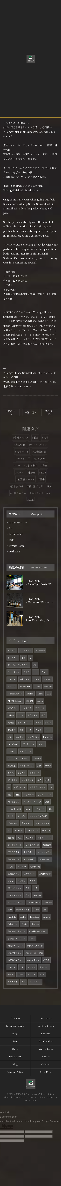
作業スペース (32, 830)
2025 (47, 801)
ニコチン (19, 737)
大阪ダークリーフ (35, 945)
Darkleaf (48, 902)
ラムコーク (34, 773)
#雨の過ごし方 (35, 492)
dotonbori (34, 916)
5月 (9, 830)
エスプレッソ (25, 751)
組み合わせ (13, 708)
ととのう (22, 773)
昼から (21, 974)
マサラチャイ (27, 780)
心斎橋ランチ (29, 873)
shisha (24, 924)
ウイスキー (13, 657)
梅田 (50, 809)
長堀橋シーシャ (44, 837)
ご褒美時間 (13, 823)
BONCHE (22, 866)
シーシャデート (14, 845)
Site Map (45, 1072)
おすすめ (47, 679)
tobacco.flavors (15, 693)
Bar (11, 528)
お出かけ (12, 729)
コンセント (13, 981)
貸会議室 (47, 845)
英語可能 (30, 837)
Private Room (17, 545)
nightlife (12, 916)
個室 (18, 794)
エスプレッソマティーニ (18, 758)
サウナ (48, 765)
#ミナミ (19, 478)
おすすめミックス (37, 787)
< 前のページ (11, 412)
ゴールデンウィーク (32, 801)
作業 (22, 967)
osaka (23, 916)
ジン (35, 665)
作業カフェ (12, 924)
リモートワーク (24, 722)
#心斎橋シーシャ (25, 485)
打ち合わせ (29, 794)
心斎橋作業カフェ (15, 960)
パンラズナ (26, 708)
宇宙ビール (24, 679)
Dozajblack (13, 744)
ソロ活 (11, 881)
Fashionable (16, 534)
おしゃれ (12, 650)
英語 (20, 837)
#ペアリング (23, 464)
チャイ (11, 974)
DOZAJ (29, 701)
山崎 (24, 657)
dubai (40, 693)
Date (11, 539)
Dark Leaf (14, 551)
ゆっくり (46, 830)
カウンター (32, 715)
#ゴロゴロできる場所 (25, 471)
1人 (50, 787)
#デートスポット (38, 450)
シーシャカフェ (44, 852)
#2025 (42, 478)
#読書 (41, 485)
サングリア (44, 967)
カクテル (31, 967)
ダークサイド (35, 981)
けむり (11, 866)
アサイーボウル (14, 895)
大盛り (32, 881)
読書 (10, 794)
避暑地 (11, 837)
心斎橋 (46, 960)
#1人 (49, 492)
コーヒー (12, 679)
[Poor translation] (9, 1126)
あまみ (11, 773)
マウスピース (25, 650)
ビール (36, 679)
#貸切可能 (19, 450)
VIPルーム (40, 708)
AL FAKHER (25, 686)
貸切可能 (19, 830)
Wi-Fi (42, 974)
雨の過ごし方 (14, 801)
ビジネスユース (32, 845)
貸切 (24, 981)
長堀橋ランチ (45, 873)
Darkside (47, 737)
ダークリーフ (28, 744)
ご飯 (35, 888)
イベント (31, 974)
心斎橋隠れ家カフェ (16, 931)
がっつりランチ (14, 888)
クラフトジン (14, 672)
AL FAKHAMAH (15, 701)
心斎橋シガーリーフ (16, 938)
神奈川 (38, 729)
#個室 (35, 443)
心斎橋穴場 (35, 866)
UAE (49, 693)
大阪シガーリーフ (15, 945)
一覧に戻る (30, 412)
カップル (22, 816)
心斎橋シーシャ (44, 794)
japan (27, 809)
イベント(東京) (14, 809)
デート (48, 729)
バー (35, 672)
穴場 (30, 729)
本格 (39, 780)
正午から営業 (14, 852)
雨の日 (48, 722)
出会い (11, 715)
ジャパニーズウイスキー (18, 665)
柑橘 (47, 780)
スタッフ (37, 758)
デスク (38, 722)
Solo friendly (33, 902)
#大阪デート (22, 457)
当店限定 (12, 765)
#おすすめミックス (40, 499)
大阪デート (26, 823)
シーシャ (12, 967)
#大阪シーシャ (18, 499)
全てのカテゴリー (18, 522)
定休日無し (28, 852)
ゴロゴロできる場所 (38, 816)
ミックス (12, 686)
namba (46, 916)
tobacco (48, 686)
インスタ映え (29, 859)
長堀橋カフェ (13, 873)
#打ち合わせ (16, 492)
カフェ (44, 672)
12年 (10, 909)
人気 (39, 765)
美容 (27, 895)
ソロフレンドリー (15, 902)
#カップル (39, 464)
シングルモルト (23, 909)
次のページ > (49, 412)
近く (27, 888)
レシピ (41, 744)
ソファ (21, 715)
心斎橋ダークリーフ (38, 931)
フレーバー (40, 650)
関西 (22, 729)
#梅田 (44, 471)
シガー (32, 938)
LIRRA (37, 686)
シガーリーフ (45, 859)
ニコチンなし (33, 737)
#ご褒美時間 (39, 457)
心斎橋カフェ (13, 859)
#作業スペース (21, 443)
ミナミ (11, 816)
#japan (32, 478)
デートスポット (42, 823)
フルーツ (12, 751)
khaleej (29, 693)
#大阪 (45, 443)
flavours (35, 924)
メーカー (37, 895)
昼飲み (26, 672)
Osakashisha (33, 960)
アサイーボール (26, 765)
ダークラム (13, 780)
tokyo (36, 909)
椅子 (43, 715)
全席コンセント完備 (34, 953)
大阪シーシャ (20, 787)
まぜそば (22, 881)
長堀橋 (11, 722)
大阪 (10, 737)
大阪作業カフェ (14, 953)
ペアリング (39, 809)
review (40, 701)
